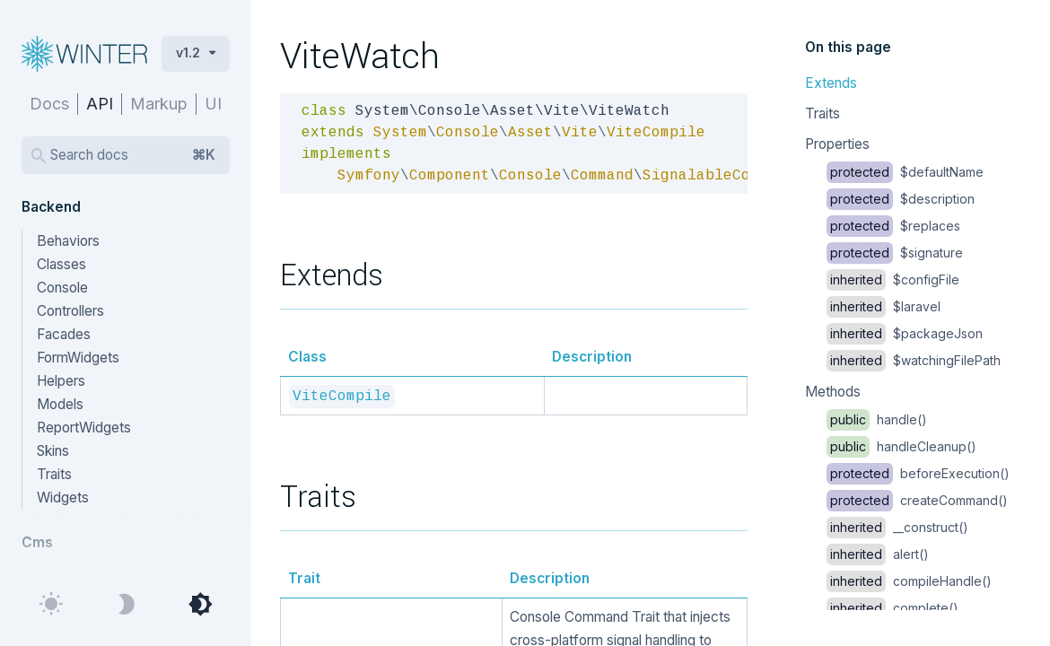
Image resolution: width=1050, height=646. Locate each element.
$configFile (893, 279)
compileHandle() (909, 581)
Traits (822, 113)
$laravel (884, 306)
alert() (878, 554)
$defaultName (905, 171)
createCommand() (917, 500)
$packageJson (905, 333)
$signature (895, 252)
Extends (831, 83)
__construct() (897, 527)
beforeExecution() (918, 473)
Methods (833, 391)
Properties (837, 144)
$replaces (893, 225)
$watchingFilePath (914, 360)
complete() (892, 607)
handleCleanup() (901, 446)
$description (901, 198)
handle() (877, 419)
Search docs (132, 155)
